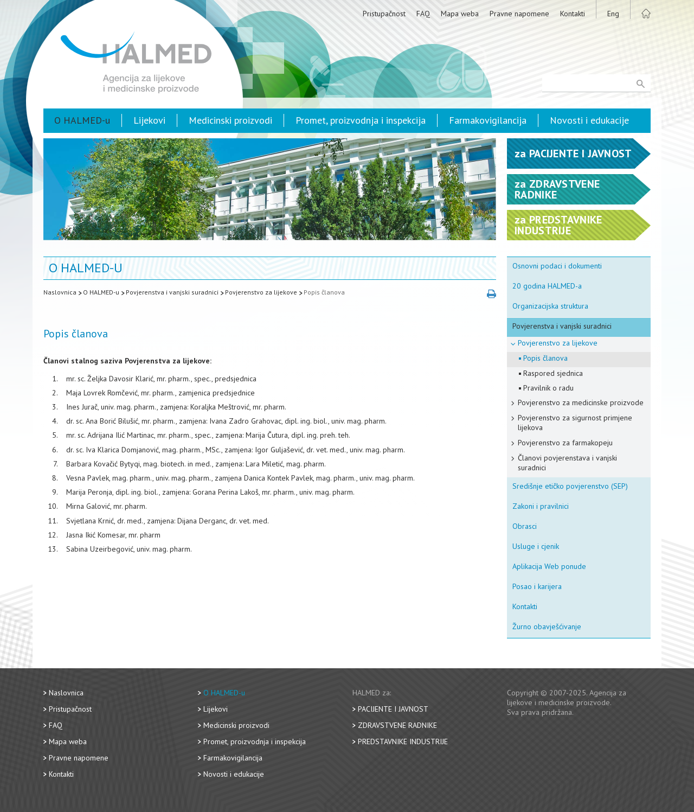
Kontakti (572, 13)
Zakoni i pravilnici (540, 506)
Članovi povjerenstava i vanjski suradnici (567, 462)
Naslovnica (59, 292)
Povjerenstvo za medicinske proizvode (581, 402)
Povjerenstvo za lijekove (261, 292)
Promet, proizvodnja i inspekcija (360, 120)
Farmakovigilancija (487, 120)
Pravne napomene (519, 13)
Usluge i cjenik (535, 546)
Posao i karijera (537, 586)
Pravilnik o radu (548, 388)
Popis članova (324, 292)
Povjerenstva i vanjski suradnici (172, 292)
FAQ (423, 13)
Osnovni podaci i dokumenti (557, 266)
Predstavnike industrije (403, 741)
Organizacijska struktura (550, 306)
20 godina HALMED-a (547, 286)
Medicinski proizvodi (230, 120)
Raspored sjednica (553, 373)
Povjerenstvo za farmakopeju (565, 442)
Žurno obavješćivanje (546, 626)
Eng (613, 13)
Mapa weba (460, 13)
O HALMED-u (82, 120)
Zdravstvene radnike (397, 725)
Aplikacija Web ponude (549, 566)
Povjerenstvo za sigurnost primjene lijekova (575, 422)
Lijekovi (149, 120)
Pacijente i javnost (393, 709)
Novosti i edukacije (589, 120)
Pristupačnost (384, 13)
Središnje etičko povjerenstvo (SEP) (570, 486)
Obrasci (524, 526)
